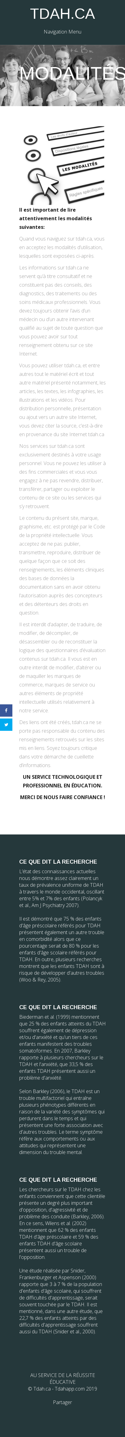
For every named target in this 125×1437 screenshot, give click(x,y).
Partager (62, 1402)
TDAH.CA (62, 14)
